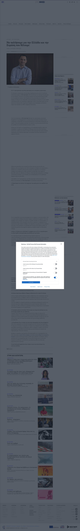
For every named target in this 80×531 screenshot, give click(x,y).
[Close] (61, 244)
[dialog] (40, 265)
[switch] (55, 264)
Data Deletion (33, 286)
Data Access (40, 286)
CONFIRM (31, 282)
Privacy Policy (47, 286)
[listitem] (40, 261)
